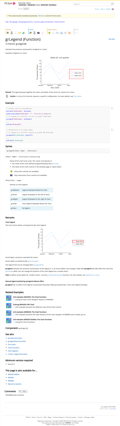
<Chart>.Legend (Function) (17, 355)
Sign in (103, 9)
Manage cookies (89, 417)
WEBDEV (11, 382)
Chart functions (59, 22)
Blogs (49, 417)
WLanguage (13, 22)
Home (97, 9)
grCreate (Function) (15, 339)
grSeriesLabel (33, 262)
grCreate (55, 165)
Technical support (70, 417)
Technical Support (58, 417)
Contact (80, 417)
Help (6, 22)
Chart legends (13, 352)
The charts (77, 96)
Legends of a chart (92, 276)
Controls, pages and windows (43, 22)
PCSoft (28, 417)
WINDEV (11, 379)
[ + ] (14, 301)
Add (22, 393)
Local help (113, 410)
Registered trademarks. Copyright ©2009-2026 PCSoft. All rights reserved (60, 421)
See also (112, 39)
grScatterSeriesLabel (54, 276)
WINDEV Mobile (13, 376)
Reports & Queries (14, 385)
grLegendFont (38, 266)
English (108, 9)
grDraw (8, 273)
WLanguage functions (26, 22)
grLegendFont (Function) (17, 343)
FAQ (45, 417)
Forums (39, 417)
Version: (20, 9)
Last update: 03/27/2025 (108, 408)
